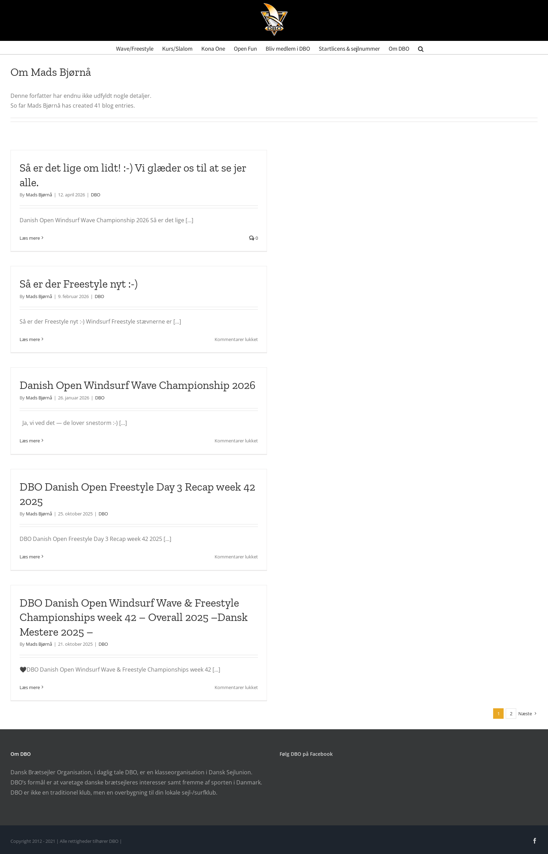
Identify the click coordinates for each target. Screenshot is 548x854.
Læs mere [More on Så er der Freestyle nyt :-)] (30, 339)
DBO (95, 194)
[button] (421, 47)
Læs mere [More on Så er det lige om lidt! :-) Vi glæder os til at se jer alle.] (30, 238)
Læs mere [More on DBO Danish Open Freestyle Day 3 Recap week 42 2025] (30, 556)
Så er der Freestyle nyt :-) (80, 283)
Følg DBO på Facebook (306, 754)
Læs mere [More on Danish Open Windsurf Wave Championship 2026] (30, 440)
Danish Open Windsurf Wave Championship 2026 (137, 385)
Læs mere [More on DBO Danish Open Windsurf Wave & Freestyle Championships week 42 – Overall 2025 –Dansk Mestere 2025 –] (30, 687)
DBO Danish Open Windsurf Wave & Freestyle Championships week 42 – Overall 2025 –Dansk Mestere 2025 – (134, 617)
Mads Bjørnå (39, 194)
